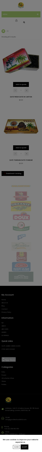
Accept (24, 447)
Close (16, 447)
